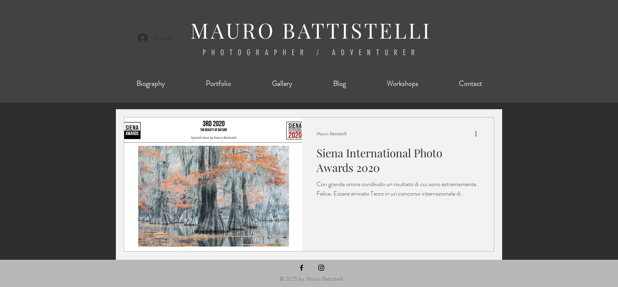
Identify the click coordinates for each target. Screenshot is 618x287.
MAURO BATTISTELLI (311, 30)
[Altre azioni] (478, 133)
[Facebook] (301, 268)
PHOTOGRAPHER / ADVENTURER (311, 52)
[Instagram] (321, 268)
